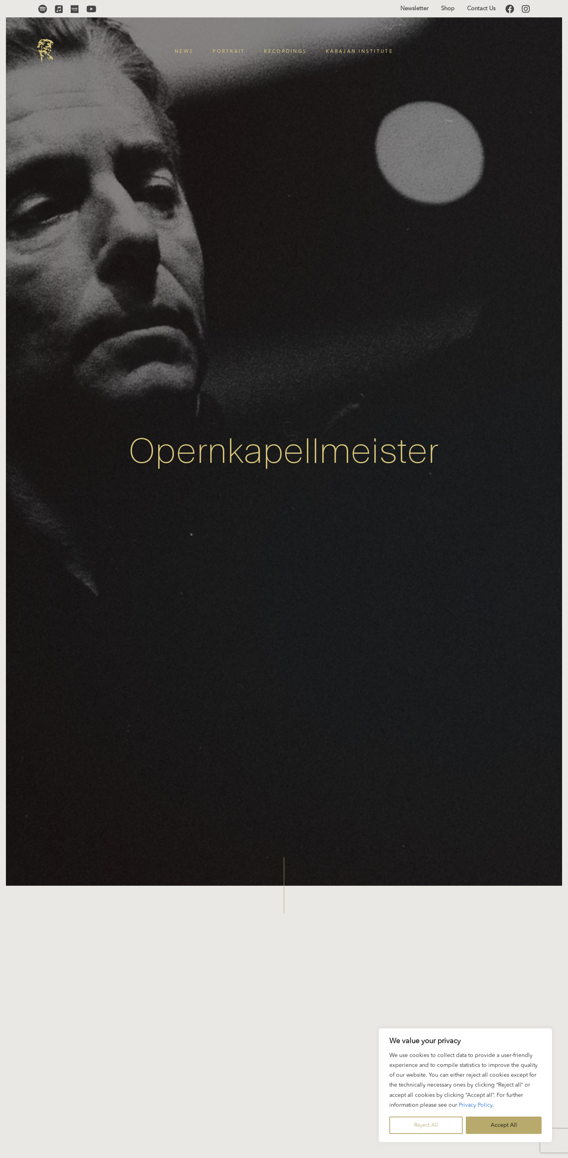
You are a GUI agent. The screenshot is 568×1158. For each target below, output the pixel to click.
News (184, 51)
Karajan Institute (359, 51)
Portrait (229, 51)
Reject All (426, 1125)
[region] (465, 1085)
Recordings (285, 51)
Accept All (504, 1125)
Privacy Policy (475, 1105)
